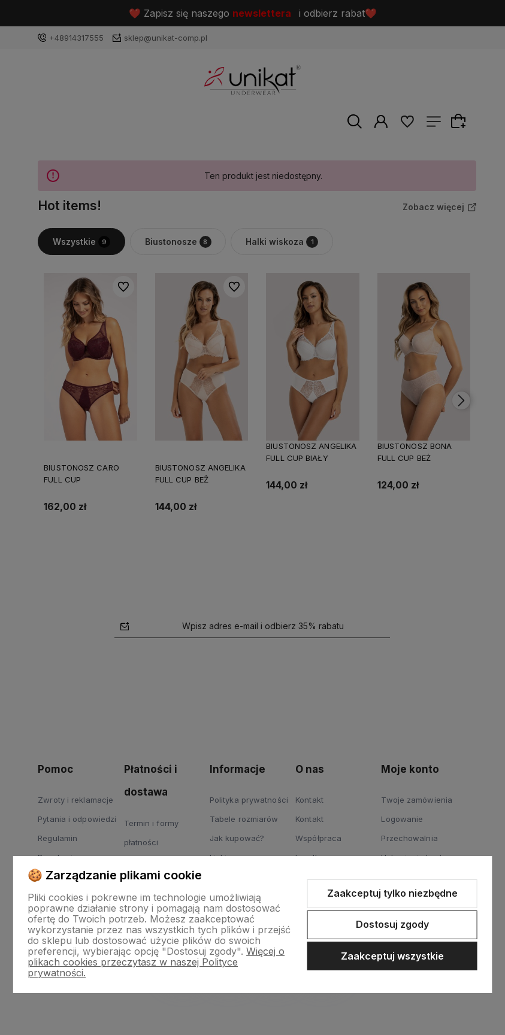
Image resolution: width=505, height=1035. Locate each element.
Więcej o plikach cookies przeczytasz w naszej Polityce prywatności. (156, 962)
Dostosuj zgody (392, 924)
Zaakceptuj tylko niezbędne (392, 893)
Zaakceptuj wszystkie (392, 956)
